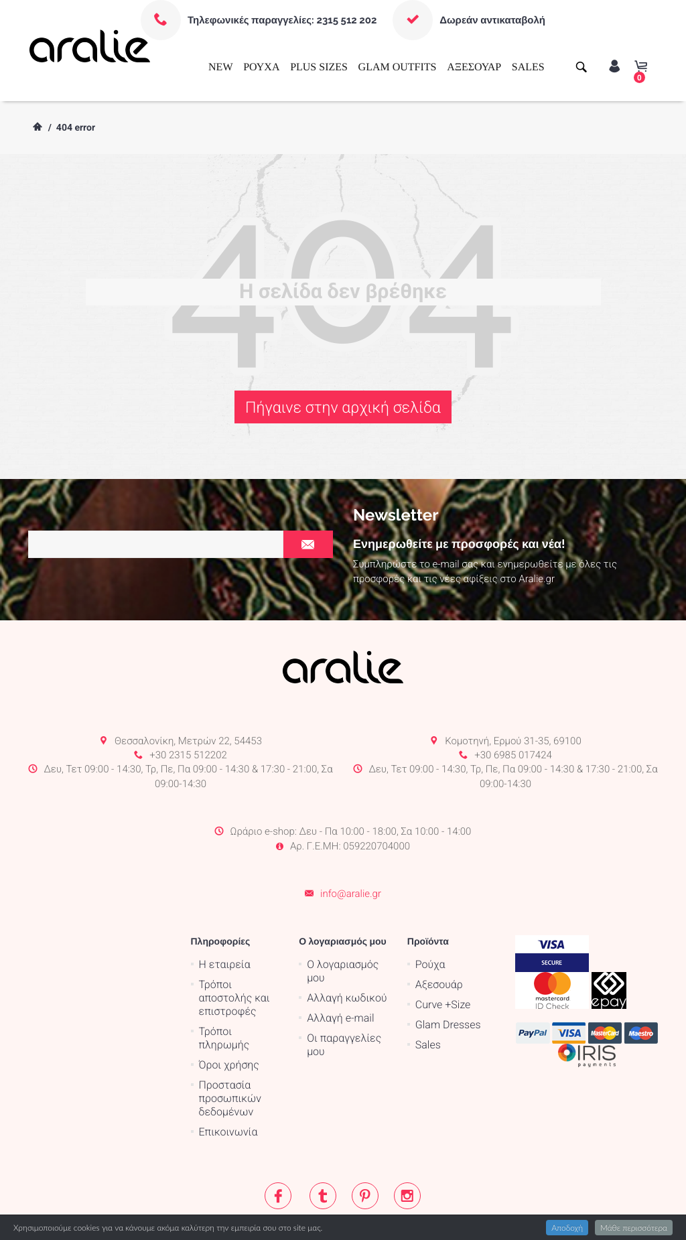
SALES (528, 67)
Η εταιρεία (225, 910)
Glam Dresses (448, 971)
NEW (220, 67)
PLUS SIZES (319, 67)
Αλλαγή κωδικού (347, 944)
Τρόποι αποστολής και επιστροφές (234, 944)
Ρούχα (430, 910)
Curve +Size (443, 951)
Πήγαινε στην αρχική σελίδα (343, 407)
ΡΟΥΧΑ (261, 67)
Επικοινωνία (228, 1078)
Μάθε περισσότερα (633, 1228)
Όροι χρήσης (229, 1011)
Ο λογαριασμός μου (343, 917)
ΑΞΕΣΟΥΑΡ (474, 67)
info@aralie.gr (350, 841)
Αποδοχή (567, 1228)
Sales (428, 991)
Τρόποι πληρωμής (224, 984)
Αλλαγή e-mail (340, 964)
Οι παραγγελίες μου (344, 991)
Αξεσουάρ (439, 930)
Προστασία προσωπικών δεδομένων (230, 1044)
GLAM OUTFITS (397, 67)
